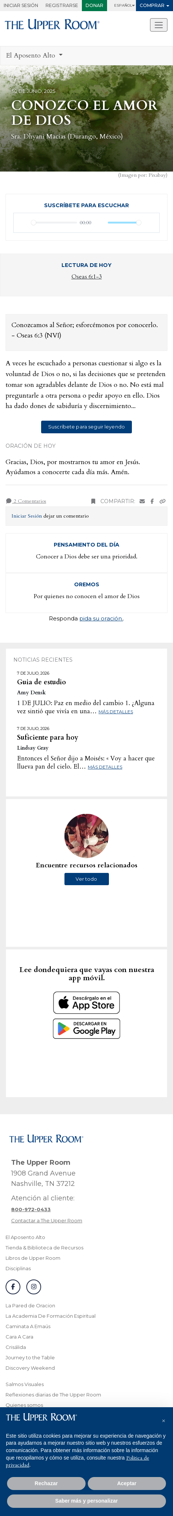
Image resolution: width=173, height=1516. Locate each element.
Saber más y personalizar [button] (86, 1501)
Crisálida (16, 1347)
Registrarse (62, 5)
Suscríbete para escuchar (86, 205)
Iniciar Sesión (21, 5)
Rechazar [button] (46, 1483)
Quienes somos (24, 1405)
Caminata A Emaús (28, 1326)
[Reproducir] (23, 223)
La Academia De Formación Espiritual (51, 1316)
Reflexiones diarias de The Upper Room (53, 1395)
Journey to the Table (30, 1357)
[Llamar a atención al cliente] (31, 1209)
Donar (94, 5)
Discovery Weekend (30, 1368)
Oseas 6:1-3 (86, 277)
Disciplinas (18, 1268)
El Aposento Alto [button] (31, 55)
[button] (163, 1419)
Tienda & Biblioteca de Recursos (44, 1248)
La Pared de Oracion (30, 1305)
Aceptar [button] (126, 1483)
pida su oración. (101, 618)
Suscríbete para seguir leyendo (86, 427)
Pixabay (157, 175)
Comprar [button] (152, 5)
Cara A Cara (19, 1337)
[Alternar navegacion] (158, 25)
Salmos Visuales (25, 1384)
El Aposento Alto (25, 1237)
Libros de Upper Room (33, 1258)
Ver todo (86, 879)
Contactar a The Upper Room (46, 1220)
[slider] (54, 222)
